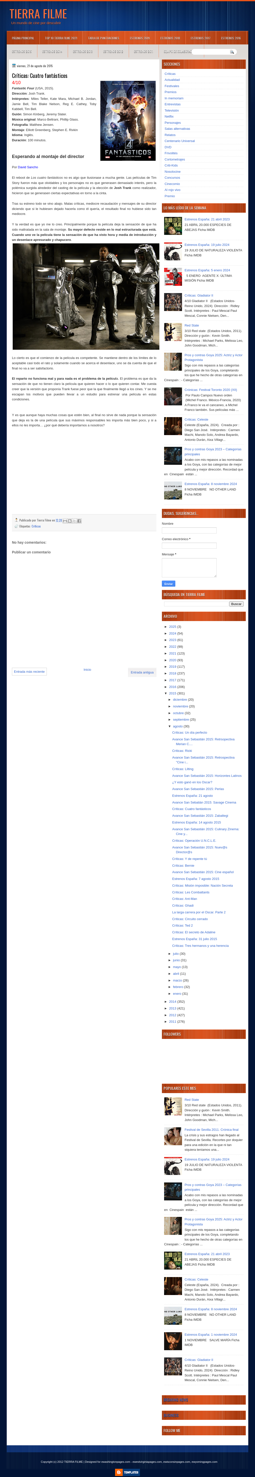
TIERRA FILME (38, 13)
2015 (173, 693)
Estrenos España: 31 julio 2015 (194, 939)
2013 (173, 1008)
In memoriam (174, 98)
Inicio (87, 669)
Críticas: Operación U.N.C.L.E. (194, 840)
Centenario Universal (180, 141)
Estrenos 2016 (231, 38)
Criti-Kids (171, 165)
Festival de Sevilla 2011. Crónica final (212, 1130)
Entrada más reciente (29, 671)
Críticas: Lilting (182, 769)
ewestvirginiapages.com (147, 1461)
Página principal (23, 38)
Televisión (172, 110)
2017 (173, 680)
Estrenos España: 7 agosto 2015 (195, 879)
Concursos (172, 177)
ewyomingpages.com (204, 1461)
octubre (179, 713)
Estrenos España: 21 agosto (192, 796)
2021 (173, 653)
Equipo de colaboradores (181, 51)
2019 (173, 666)
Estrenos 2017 (200, 38)
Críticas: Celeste (196, 419)
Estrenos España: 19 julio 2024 (207, 245)
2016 (173, 687)
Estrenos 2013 (83, 51)
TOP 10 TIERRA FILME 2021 (61, 38)
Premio (170, 196)
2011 (173, 1021)
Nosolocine (173, 171)
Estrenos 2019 (140, 38)
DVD (168, 147)
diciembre (180, 699)
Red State (192, 325)
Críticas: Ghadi (182, 905)
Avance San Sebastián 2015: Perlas (198, 789)
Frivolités (171, 153)
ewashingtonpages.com (115, 1461)
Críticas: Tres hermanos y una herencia (200, 946)
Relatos (170, 135)
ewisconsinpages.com (176, 1461)
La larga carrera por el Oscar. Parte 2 (199, 912)
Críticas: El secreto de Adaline (193, 932)
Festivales (172, 86)
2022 (173, 647)
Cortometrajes (175, 159)
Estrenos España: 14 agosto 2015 (196, 822)
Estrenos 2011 (143, 51)
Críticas (36, 526)
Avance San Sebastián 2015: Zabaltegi (200, 816)
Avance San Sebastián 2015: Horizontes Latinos (207, 776)
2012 (173, 1015)
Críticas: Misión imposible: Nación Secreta (202, 885)
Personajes (173, 123)
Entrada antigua (142, 672)
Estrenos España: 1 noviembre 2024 (211, 1334)
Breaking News (176, 1400)
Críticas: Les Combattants (190, 892)
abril (176, 974)
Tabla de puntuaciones (103, 38)
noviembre (181, 706)
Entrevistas (173, 104)
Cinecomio (172, 184)
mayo (177, 967)
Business (171, 1415)
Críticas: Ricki (182, 751)
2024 (173, 633)
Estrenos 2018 (170, 38)
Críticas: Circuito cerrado (190, 919)
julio (176, 954)
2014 (173, 1001)
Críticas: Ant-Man (184, 899)
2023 (173, 640)
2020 (173, 660)
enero (177, 993)
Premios (171, 92)
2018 (173, 673)
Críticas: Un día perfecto (189, 732)
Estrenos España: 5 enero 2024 (207, 270)
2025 (173, 627)
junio (177, 960)
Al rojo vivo (173, 190)
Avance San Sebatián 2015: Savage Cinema (204, 802)
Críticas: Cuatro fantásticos (191, 809)
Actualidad (172, 80)
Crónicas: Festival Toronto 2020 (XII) (211, 390)
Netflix (169, 116)
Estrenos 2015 (22, 51)
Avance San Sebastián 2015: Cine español (203, 872)
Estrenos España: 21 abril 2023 (207, 219)
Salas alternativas (177, 129)
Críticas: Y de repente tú (189, 859)
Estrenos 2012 (113, 51)
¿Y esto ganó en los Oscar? (192, 782)
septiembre (181, 719)
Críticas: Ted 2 (182, 925)
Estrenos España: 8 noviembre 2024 (211, 484)
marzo (178, 980)
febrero (178, 987)
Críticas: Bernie (183, 865)
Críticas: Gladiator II (199, 295)
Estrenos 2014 (52, 51)
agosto (178, 726)
